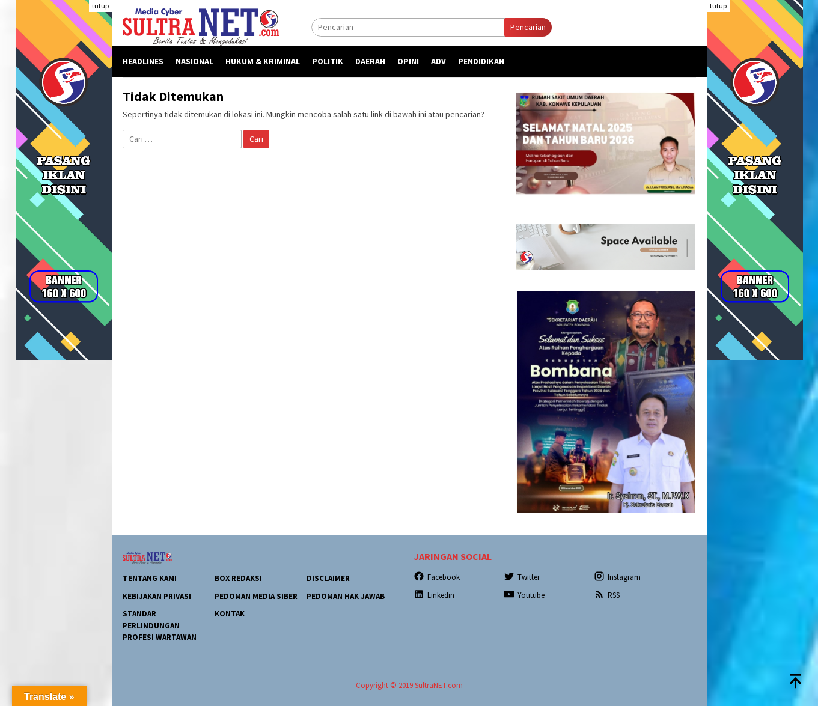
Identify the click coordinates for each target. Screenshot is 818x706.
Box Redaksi (238, 578)
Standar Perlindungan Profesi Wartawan (160, 625)
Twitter (522, 577)
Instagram (617, 577)
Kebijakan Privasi (157, 596)
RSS (607, 595)
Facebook (437, 577)
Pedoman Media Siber (256, 596)
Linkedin (434, 595)
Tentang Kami (150, 578)
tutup (100, 5)
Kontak (230, 614)
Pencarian (528, 27)
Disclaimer (328, 578)
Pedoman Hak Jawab (346, 596)
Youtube (524, 595)
